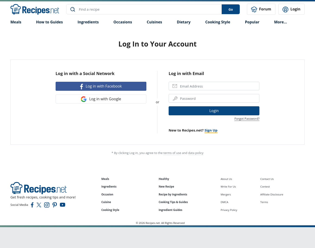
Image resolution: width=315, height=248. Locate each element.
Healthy (164, 178)
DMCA (224, 202)
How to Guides (49, 21)
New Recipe (166, 186)
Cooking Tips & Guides (173, 202)
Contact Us (267, 178)
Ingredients (88, 21)
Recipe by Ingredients (173, 194)
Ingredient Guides (170, 210)
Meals (105, 178)
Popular (252, 21)
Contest (265, 186)
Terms (264, 202)
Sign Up (211, 130)
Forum (261, 9)
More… (280, 21)
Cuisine (106, 202)
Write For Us (228, 186)
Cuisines (154, 21)
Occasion (107, 194)
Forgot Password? (246, 118)
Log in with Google (101, 99)
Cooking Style (110, 210)
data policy (195, 153)
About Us (226, 178)
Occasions (122, 21)
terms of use (172, 153)
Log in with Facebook (101, 86)
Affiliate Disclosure (271, 194)
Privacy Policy (228, 210)
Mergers (225, 194)
